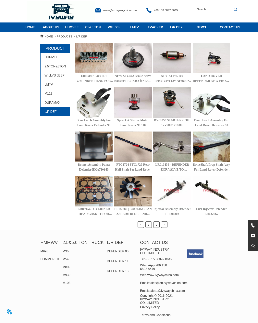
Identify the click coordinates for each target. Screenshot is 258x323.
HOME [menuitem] (30, 27)
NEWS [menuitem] (201, 27)
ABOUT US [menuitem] (51, 27)
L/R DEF (81, 36)
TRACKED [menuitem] (155, 27)
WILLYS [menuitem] (113, 27)
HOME (48, 36)
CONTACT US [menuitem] (230, 27)
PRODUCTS (64, 36)
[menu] (103, 27)
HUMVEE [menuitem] (72, 27)
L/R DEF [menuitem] (176, 27)
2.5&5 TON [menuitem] (93, 27)
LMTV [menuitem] (134, 27)
